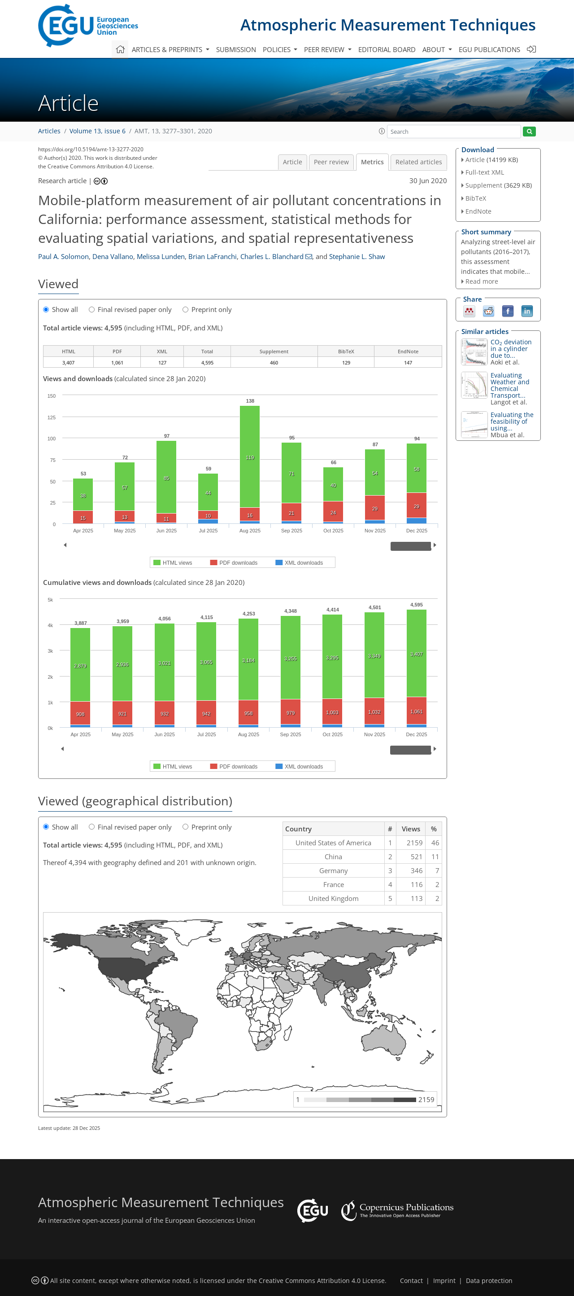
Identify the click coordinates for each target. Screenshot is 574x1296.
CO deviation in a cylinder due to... (511, 349)
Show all (60, 309)
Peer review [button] (325, 49)
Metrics (372, 162)
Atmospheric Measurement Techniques (388, 24)
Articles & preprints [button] (168, 49)
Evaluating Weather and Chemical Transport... (510, 385)
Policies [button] (277, 49)
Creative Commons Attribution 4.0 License (322, 1281)
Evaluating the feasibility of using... (512, 421)
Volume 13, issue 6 (98, 131)
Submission (236, 49)
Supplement (483, 185)
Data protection (489, 1281)
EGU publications (489, 49)
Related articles (419, 162)
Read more (481, 281)
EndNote (478, 211)
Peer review (331, 162)
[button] (382, 131)
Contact (411, 1281)
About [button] (434, 49)
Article (292, 162)
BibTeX (475, 198)
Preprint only (207, 309)
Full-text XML (484, 172)
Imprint (444, 1281)
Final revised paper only (130, 309)
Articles (49, 131)
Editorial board (387, 49)
